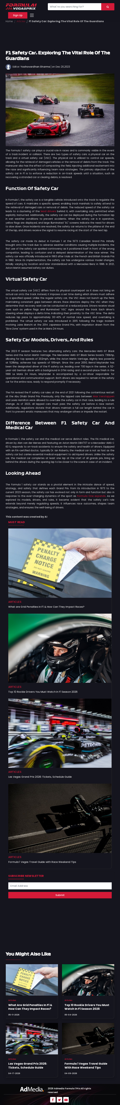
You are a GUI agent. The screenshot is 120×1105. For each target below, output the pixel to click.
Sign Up (17, 15)
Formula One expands (91, 496)
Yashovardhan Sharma (35, 67)
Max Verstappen (103, 396)
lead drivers (48, 211)
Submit (60, 895)
